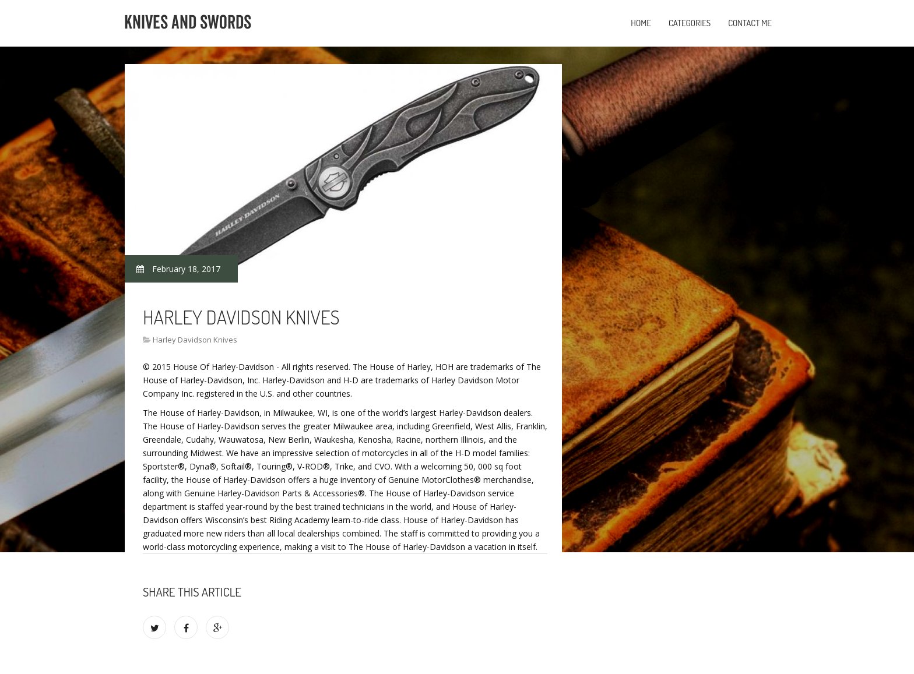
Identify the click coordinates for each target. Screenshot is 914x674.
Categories (690, 23)
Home (641, 23)
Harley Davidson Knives (195, 339)
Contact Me (750, 23)
